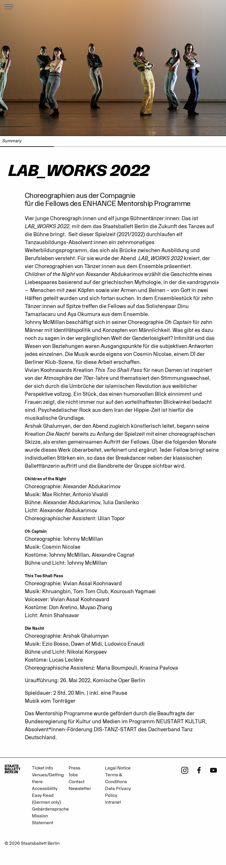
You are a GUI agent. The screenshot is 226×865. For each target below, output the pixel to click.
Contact (77, 782)
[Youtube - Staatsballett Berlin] (213, 769)
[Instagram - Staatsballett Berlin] (184, 769)
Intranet (113, 802)
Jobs (73, 775)
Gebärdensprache (50, 809)
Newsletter (80, 788)
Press (74, 768)
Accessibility (44, 788)
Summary (11, 141)
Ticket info (42, 768)
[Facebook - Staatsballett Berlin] (199, 769)
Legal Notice (118, 768)
